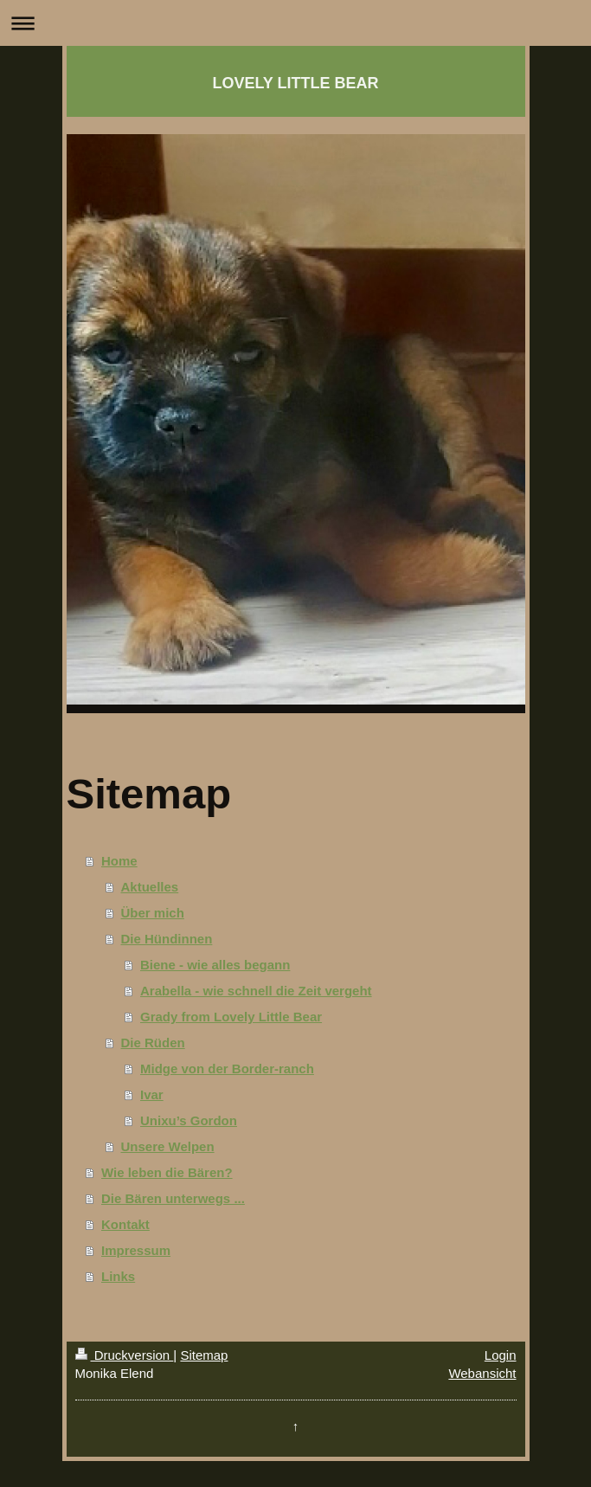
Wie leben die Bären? (167, 1172)
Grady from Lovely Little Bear (231, 1016)
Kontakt (125, 1224)
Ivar (152, 1094)
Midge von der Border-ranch (227, 1068)
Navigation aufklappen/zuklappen (295, 23)
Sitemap (204, 1355)
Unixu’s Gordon (188, 1120)
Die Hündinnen (167, 938)
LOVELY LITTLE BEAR (295, 83)
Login (501, 1355)
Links (118, 1276)
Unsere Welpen (168, 1146)
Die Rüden (153, 1042)
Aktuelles (150, 886)
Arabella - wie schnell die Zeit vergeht (256, 990)
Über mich (152, 912)
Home (119, 860)
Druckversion (124, 1355)
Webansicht (482, 1373)
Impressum (135, 1250)
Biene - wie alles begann (215, 964)
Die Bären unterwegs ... (173, 1198)
